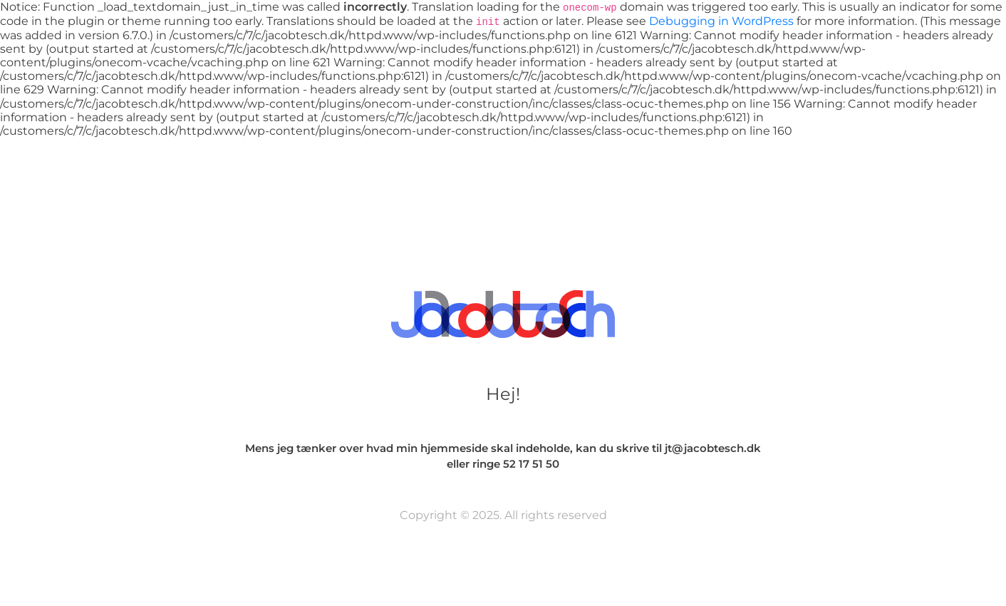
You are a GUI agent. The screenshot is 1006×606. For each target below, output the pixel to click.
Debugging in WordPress (721, 21)
